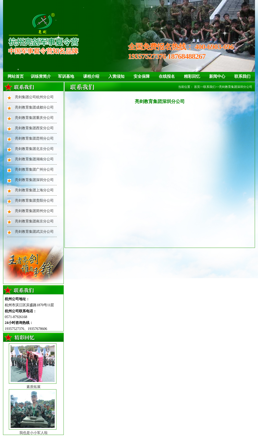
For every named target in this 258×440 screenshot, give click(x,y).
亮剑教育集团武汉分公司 (34, 232)
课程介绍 (91, 76)
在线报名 (167, 76)
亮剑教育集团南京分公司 (34, 221)
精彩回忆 (192, 76)
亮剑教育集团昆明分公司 (34, 138)
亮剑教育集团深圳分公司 (34, 180)
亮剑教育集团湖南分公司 (34, 159)
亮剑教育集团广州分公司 (34, 169)
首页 (197, 87)
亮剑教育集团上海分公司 (34, 190)
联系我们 (242, 76)
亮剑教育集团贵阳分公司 (34, 200)
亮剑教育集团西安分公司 (34, 128)
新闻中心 (217, 76)
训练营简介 (41, 76)
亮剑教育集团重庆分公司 (34, 118)
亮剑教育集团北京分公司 (34, 149)
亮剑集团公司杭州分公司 (34, 97)
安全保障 (142, 76)
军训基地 (66, 76)
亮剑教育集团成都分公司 (34, 107)
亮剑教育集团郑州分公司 (34, 211)
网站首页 (16, 76)
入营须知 (116, 76)
